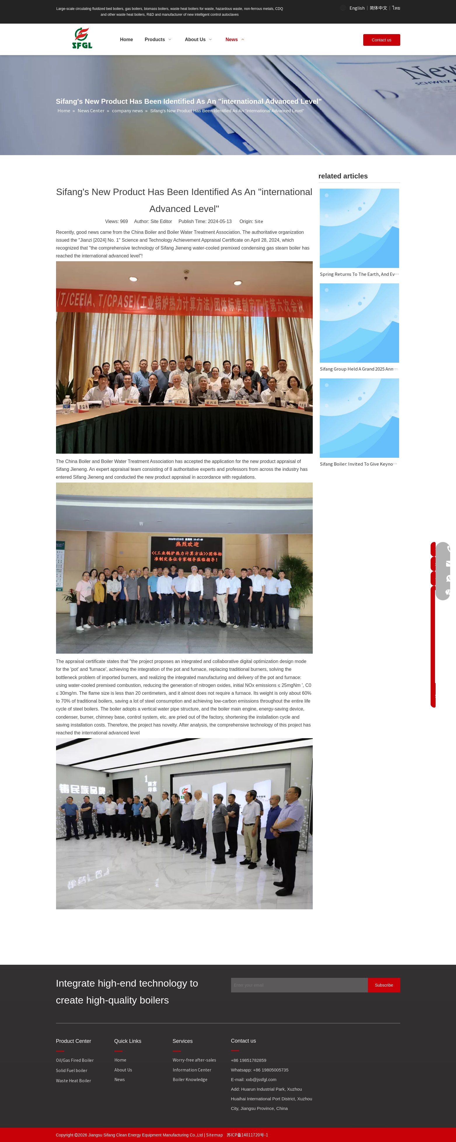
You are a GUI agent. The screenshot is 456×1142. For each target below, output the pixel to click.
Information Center (192, 1070)
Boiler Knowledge (190, 1079)
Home (120, 1060)
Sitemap (215, 1135)
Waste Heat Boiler (73, 1080)
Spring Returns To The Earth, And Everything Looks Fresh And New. (359, 274)
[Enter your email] (298, 985)
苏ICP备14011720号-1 (247, 1135)
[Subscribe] (384, 985)
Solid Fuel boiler (71, 1070)
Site (258, 221)
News (119, 1079)
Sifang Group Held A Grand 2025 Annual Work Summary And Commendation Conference (359, 369)
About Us (123, 1070)
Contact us (382, 40)
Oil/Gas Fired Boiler (75, 1060)
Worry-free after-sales (194, 1060)
